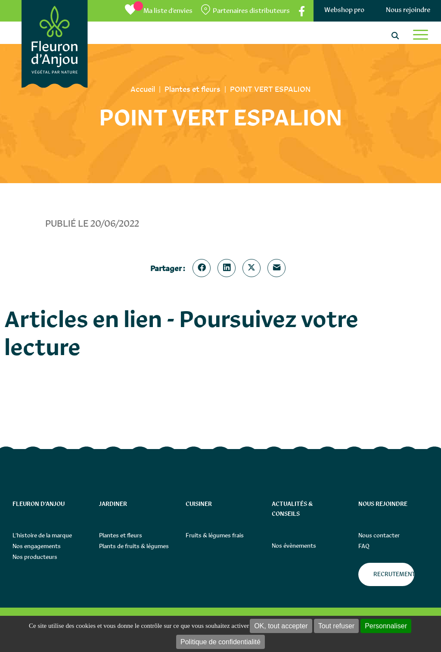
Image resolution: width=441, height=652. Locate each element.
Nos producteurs (34, 556)
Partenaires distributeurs (251, 10)
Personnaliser (386, 626)
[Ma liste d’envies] (159, 10)
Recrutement (393, 574)
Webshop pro (344, 10)
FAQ (364, 546)
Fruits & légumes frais (215, 535)
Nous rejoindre (408, 10)
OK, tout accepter (281, 626)
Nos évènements (294, 545)
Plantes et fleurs (120, 535)
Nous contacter (379, 535)
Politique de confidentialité (220, 642)
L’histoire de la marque (42, 535)
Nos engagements (36, 546)
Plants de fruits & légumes (134, 546)
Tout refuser (336, 626)
